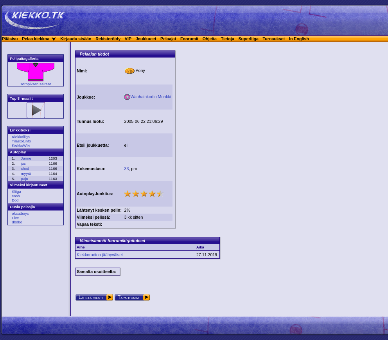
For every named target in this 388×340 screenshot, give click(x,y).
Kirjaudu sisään (75, 38)
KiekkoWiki (21, 145)
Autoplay (18, 152)
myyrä (26, 173)
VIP (128, 38)
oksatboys (20, 213)
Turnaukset (274, 38)
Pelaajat (168, 38)
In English (299, 38)
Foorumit (189, 38)
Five (15, 218)
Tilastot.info (21, 141)
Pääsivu (10, 38)
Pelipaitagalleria (24, 58)
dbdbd (17, 222)
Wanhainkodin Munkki (147, 96)
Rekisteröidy (107, 38)
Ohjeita (210, 38)
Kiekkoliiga (21, 137)
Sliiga (16, 191)
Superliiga (248, 38)
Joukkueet (146, 38)
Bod (15, 200)
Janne (26, 158)
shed (25, 168)
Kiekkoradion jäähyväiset (100, 254)
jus (23, 163)
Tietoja (227, 38)
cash (16, 196)
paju (24, 178)
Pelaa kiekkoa (35, 38)
